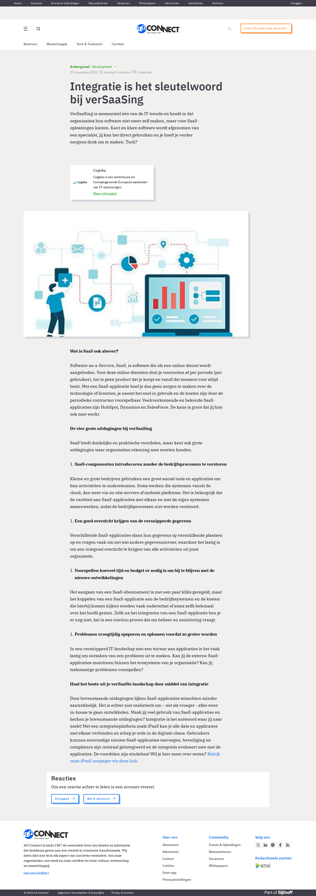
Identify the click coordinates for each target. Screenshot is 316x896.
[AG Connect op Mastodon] (273, 845)
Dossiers (36, 3)
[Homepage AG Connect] (158, 28)
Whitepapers (147, 3)
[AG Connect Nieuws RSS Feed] (287, 845)
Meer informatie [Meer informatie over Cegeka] (105, 193)
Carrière (118, 44)
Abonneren (172, 3)
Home (18, 3)
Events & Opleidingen (65, 3)
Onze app (169, 873)
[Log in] (229, 29)
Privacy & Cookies (123, 892)
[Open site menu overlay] (25, 29)
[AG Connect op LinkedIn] (265, 845)
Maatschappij (57, 44)
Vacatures (123, 3)
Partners (217, 3)
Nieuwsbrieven (98, 3)
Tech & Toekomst (89, 44)
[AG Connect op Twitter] (258, 845)
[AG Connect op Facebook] (280, 845)
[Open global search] (38, 29)
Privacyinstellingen (177, 879)
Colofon (168, 866)
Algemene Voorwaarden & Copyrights (81, 892)
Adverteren (195, 3)
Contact (168, 859)
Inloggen (296, 3)
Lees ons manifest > (36, 872)
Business (31, 44)
